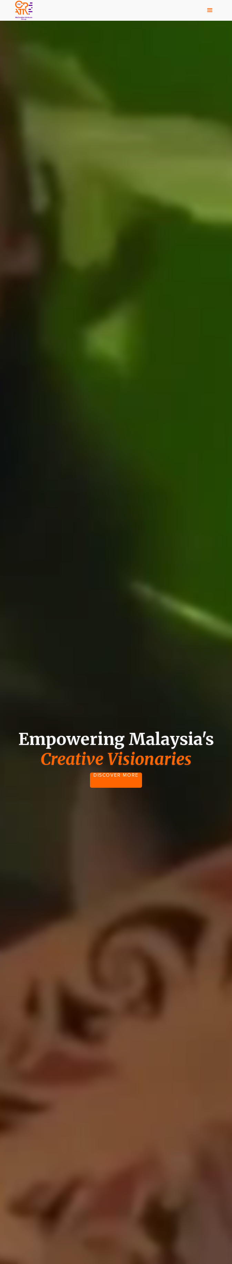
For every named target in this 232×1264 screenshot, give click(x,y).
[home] (22, 10)
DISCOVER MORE (116, 775)
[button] (210, 10)
